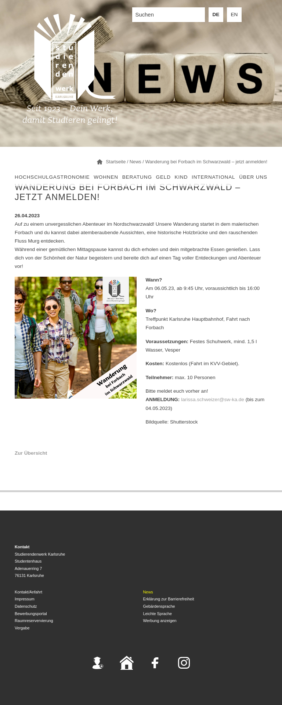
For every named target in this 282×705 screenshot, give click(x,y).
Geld (163, 177)
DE (216, 14)
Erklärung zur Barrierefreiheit (168, 599)
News (148, 592)
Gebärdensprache (159, 606)
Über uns (253, 177)
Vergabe (22, 628)
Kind (181, 177)
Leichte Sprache (157, 613)
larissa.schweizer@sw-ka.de (212, 399)
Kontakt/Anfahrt (28, 592)
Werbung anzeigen (160, 620)
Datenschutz (26, 606)
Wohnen (106, 177)
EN (234, 14)
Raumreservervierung (34, 620)
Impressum (25, 599)
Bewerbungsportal (31, 613)
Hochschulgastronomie (52, 177)
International (213, 177)
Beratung (137, 177)
